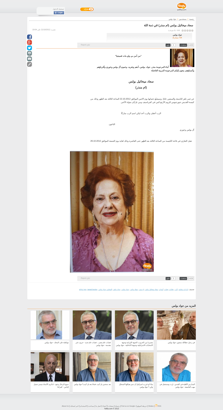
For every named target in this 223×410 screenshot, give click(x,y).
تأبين (176, 289)
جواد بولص (116, 289)
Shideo (150, 406)
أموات (161, 289)
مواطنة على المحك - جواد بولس (57, 342)
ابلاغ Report (85, 45)
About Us (65, 406)
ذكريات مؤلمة (183, 289)
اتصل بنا (98, 406)
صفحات (111, 406)
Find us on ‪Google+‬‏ (128, 406)
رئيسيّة (117, 406)
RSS (158, 406)
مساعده (91, 406)
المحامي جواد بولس (105, 289)
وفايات (171, 289)
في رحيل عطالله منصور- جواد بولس (181, 342)
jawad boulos (92, 289)
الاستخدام (83, 406)
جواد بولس (125, 289)
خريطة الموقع (142, 406)
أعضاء (105, 406)
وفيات (166, 289)
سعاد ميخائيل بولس (151, 289)
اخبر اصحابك (74, 406)
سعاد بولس (134, 289)
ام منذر (141, 289)
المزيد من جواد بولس (184, 305)
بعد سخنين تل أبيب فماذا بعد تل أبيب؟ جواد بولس (92, 384)
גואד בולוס (83, 289)
